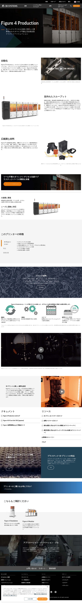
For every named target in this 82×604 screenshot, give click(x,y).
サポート (53, 1)
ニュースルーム (24, 574)
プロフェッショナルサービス (62, 5)
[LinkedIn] (51, 592)
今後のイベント (45, 582)
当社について (62, 1)
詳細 (9, 468)
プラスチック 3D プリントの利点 (61, 456)
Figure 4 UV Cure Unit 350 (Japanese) (12, 420)
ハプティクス (65, 585)
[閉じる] (47, 586)
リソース (43, 574)
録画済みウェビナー (46, 580)
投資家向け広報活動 (26, 582)
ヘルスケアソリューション (7, 582)
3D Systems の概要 (5, 577)
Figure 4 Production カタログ (10, 416)
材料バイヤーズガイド (51, 420)
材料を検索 (41, 287)
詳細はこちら (41, 556)
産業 (25, 6)
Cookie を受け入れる (42, 598)
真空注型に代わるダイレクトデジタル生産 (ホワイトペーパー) (62, 431)
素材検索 (52, 568)
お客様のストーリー (48, 437)
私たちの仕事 (3, 574)
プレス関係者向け (25, 580)
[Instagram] (55, 592)
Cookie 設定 (30, 598)
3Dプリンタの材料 (66, 577)
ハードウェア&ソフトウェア (37, 5)
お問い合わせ (76, 6)
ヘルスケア (65, 582)
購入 (69, 1)
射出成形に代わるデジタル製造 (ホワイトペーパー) (59, 425)
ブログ (44, 442)
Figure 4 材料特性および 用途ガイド (13, 425)
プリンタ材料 (41, 276)
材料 (50, 6)
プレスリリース (24, 577)
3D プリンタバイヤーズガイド (53, 416)
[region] (25, 593)
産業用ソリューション (6, 580)
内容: (46, 1)
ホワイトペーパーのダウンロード (12, 184)
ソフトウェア (65, 580)
